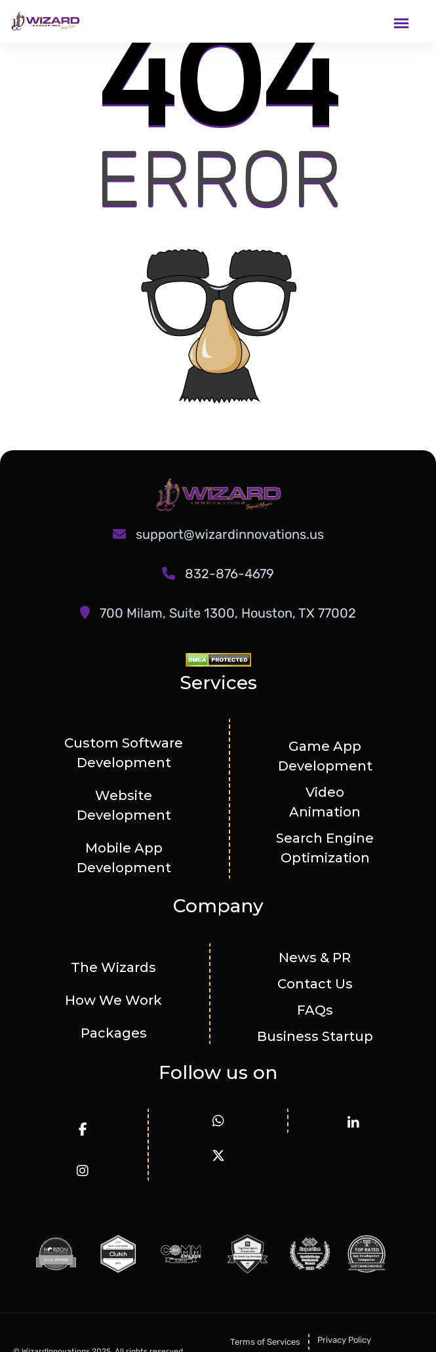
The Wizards (113, 967)
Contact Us (315, 984)
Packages (114, 1033)
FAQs (315, 1010)
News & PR (315, 957)
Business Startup (315, 1036)
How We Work (113, 1000)
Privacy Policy (344, 1340)
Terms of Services (265, 1342)
